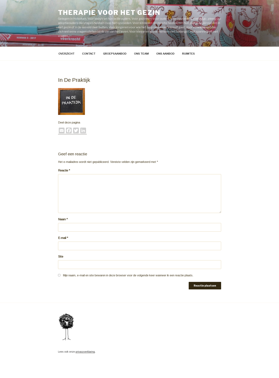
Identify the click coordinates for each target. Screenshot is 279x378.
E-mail (63, 237)
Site (60, 256)
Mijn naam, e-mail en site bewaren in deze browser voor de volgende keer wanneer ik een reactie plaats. (128, 275)
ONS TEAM (141, 53)
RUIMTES (188, 53)
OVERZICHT (66, 53)
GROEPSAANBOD (115, 53)
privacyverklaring (85, 351)
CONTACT (89, 53)
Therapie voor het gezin (109, 12)
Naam (63, 219)
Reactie (64, 170)
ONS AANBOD (165, 53)
